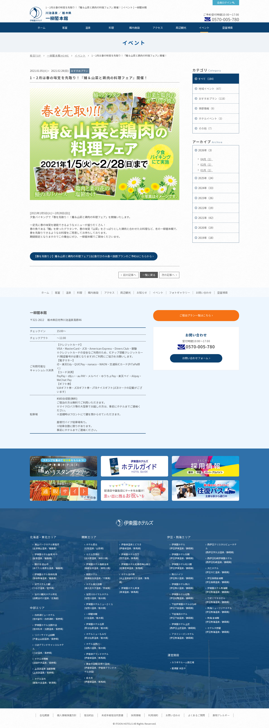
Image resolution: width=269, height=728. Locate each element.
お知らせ (142, 292)
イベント (204, 27)
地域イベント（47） (210, 88)
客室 (64, 27)
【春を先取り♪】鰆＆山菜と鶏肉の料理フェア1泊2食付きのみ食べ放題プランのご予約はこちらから (93, 256)
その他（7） (205, 128)
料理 (111, 27)
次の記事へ (168, 275)
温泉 (88, 27)
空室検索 (227, 27)
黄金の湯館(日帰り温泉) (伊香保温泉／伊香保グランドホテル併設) (100, 667)
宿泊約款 (89, 715)
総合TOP (35, 55)
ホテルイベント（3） (211, 118)
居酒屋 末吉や (179, 668)
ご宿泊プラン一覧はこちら (195, 315)
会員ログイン (224, 2)
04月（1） (206, 159)
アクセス (158, 27)
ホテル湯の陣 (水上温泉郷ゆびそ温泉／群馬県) (134, 578)
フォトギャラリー (179, 292)
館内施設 (134, 27)
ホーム (41, 27)
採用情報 (136, 715)
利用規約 (153, 715)
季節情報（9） (207, 108)
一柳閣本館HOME (58, 55)
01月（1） (206, 170)
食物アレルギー (221, 715)
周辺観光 (181, 27)
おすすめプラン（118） (212, 98)
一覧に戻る (148, 275)
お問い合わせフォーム (195, 358)
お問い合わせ (203, 292)
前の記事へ (129, 275)
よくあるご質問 (196, 715)
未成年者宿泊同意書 (112, 715)
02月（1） (206, 164)
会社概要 (44, 715)
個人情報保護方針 (66, 715)
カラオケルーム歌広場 (183, 662)
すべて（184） (206, 79)
